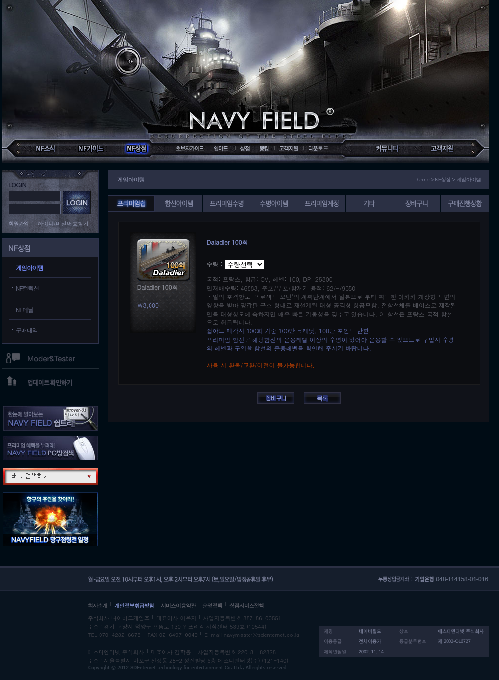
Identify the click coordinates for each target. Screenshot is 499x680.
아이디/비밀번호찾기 (63, 223)
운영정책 (212, 605)
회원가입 (19, 223)
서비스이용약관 (178, 605)
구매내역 (27, 330)
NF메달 (25, 309)
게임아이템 (29, 267)
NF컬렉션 (27, 288)
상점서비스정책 (246, 605)
